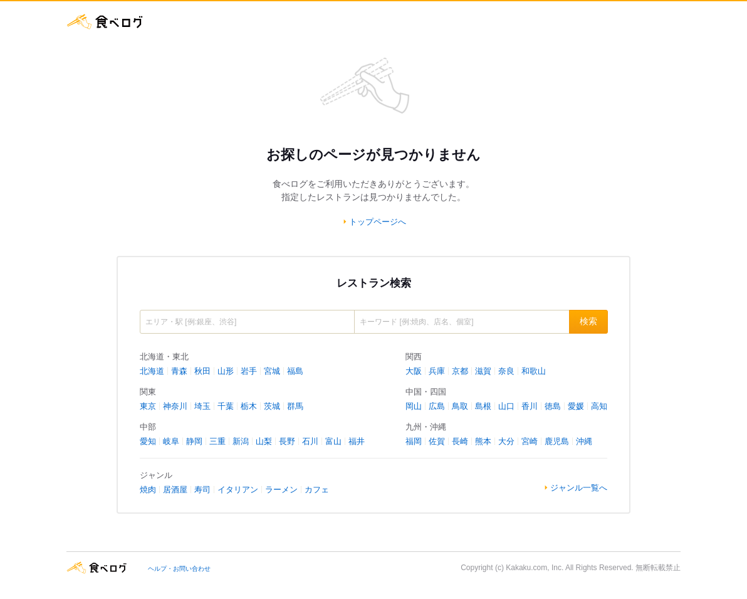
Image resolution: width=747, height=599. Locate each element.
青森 (179, 371)
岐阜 (171, 441)
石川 (310, 441)
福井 (356, 441)
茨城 (272, 406)
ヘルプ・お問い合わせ (179, 568)
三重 (217, 441)
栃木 (249, 406)
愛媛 (576, 406)
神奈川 (175, 406)
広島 (437, 406)
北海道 (152, 371)
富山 (333, 441)
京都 (460, 371)
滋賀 (483, 371)
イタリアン (237, 489)
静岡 (194, 441)
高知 (599, 406)
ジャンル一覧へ (578, 487)
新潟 (240, 441)
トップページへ (377, 221)
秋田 (202, 371)
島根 (483, 406)
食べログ (105, 21)
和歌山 (533, 371)
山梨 (264, 441)
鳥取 (460, 406)
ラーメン (281, 489)
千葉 (225, 406)
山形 (225, 371)
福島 (295, 371)
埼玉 (202, 406)
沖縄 (584, 441)
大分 (506, 441)
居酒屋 (175, 489)
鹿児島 (557, 441)
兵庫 (437, 371)
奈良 (506, 371)
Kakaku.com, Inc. (534, 567)
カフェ (317, 489)
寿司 (202, 489)
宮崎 (529, 441)
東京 (148, 406)
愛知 (148, 441)
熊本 (483, 441)
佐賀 (437, 441)
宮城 (272, 371)
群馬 (295, 406)
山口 (506, 406)
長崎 (460, 441)
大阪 (413, 371)
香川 (529, 406)
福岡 (413, 441)
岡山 (413, 406)
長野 (287, 441)
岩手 (249, 371)
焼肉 (148, 489)
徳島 (553, 406)
